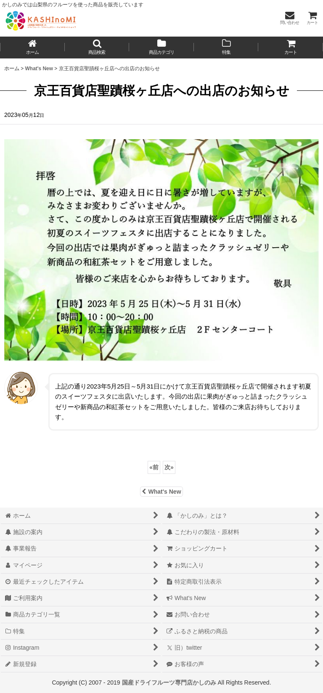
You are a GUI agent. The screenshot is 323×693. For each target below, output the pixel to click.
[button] (97, 47)
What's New (161, 491)
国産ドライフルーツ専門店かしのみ (169, 682)
